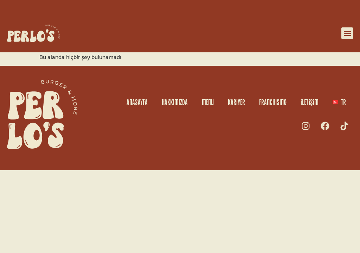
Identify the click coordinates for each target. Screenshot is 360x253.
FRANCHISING (273, 102)
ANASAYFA (137, 102)
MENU (208, 102)
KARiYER (236, 102)
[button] (347, 33)
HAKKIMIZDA (175, 102)
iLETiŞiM (310, 102)
